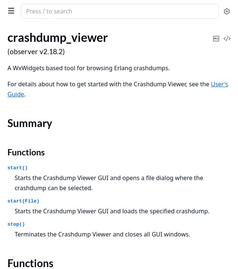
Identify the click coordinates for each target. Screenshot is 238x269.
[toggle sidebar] (9, 10)
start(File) (23, 201)
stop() (16, 224)
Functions (26, 152)
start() (17, 168)
